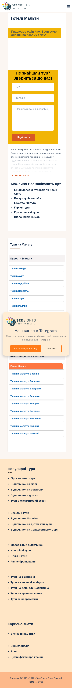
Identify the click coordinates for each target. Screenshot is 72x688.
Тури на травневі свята (26, 593)
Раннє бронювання (23, 561)
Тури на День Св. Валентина (30, 587)
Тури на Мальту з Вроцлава (25, 388)
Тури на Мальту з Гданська (25, 396)
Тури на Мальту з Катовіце (25, 411)
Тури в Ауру (17, 276)
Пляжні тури (19, 556)
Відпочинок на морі (27, 216)
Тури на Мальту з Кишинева (25, 418)
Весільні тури (20, 512)
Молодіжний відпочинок (27, 544)
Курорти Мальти (21, 258)
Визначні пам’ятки (23, 633)
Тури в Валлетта (19, 291)
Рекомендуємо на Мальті (27, 356)
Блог (14, 651)
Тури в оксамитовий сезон (28, 500)
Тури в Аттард (18, 268)
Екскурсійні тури (25, 202)
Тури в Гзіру (17, 298)
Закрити (52, 348)
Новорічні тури (21, 550)
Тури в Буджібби (19, 283)
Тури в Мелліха (18, 306)
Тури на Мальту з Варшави (25, 381)
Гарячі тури (22, 207)
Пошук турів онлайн (27, 198)
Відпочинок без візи (24, 518)
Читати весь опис (20, 175)
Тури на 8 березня (23, 576)
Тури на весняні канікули (27, 582)
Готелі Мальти (18, 366)
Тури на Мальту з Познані (24, 433)
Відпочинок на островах (27, 489)
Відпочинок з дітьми (24, 495)
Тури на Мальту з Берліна (24, 373)
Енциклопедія (20, 645)
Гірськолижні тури (26, 212)
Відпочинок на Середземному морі (34, 529)
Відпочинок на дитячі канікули (31, 524)
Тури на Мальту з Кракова (24, 426)
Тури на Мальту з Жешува (24, 403)
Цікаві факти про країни (27, 657)
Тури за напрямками (24, 599)
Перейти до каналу (25, 348)
